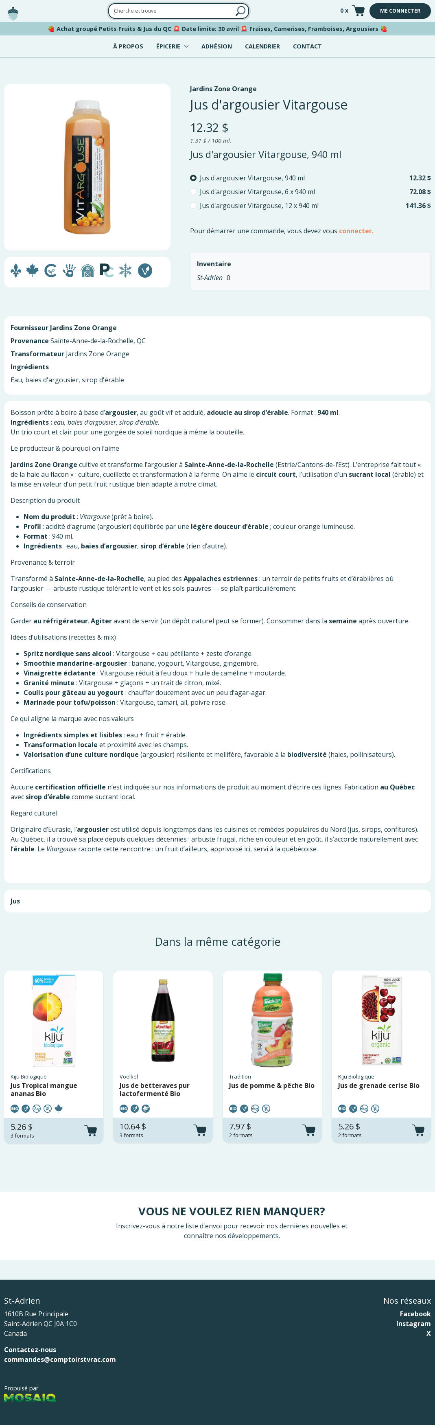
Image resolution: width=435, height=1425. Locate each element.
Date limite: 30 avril (210, 29)
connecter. (356, 230)
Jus (15, 901)
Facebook (415, 1313)
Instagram (413, 1323)
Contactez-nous (30, 1349)
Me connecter (400, 10)
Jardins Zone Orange (223, 88)
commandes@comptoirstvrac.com (60, 1359)
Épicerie (168, 46)
